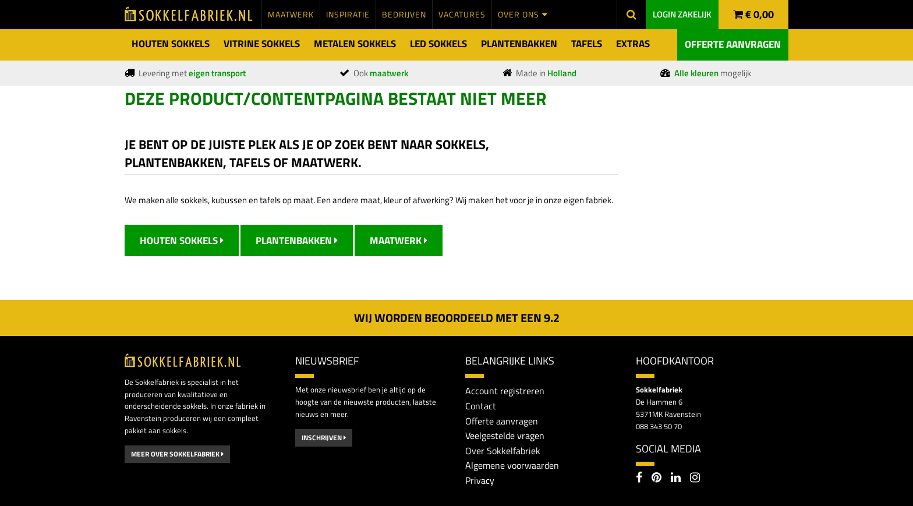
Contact (480, 406)
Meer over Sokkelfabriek (177, 453)
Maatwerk (398, 240)
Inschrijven (324, 437)
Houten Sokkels (182, 240)
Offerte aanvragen (733, 44)
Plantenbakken (297, 240)
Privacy (479, 480)
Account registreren (504, 391)
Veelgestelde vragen (504, 436)
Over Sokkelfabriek (502, 451)
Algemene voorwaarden (512, 465)
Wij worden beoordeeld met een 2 (457, 318)
